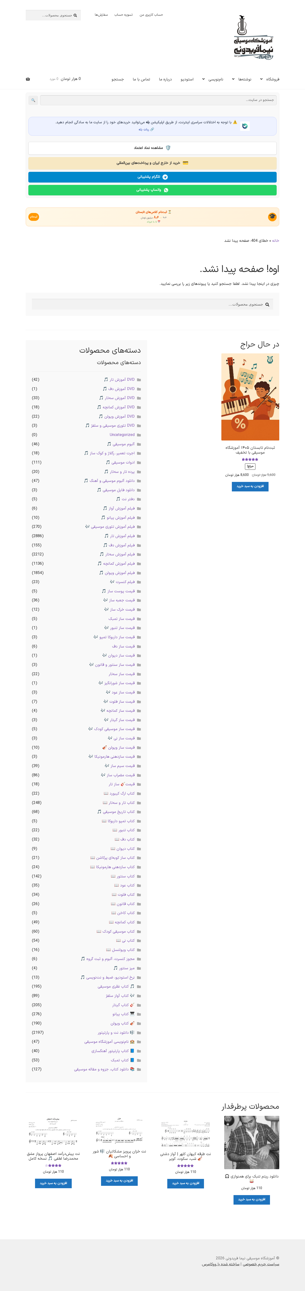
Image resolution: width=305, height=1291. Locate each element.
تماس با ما (141, 79)
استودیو (187, 79)
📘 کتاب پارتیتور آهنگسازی (113, 1050)
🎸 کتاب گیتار (123, 1004)
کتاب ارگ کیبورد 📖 (119, 793)
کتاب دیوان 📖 (123, 848)
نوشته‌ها (244, 79)
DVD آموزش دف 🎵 (118, 388)
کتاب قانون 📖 (123, 903)
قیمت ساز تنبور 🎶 (119, 627)
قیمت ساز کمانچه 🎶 (118, 710)
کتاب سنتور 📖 (123, 875)
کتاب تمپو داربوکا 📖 (118, 820)
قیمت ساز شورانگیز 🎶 (116, 682)
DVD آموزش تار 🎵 (119, 379)
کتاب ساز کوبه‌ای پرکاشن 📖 (112, 857)
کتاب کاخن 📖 (123, 912)
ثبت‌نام (35, 216)
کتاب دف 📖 (125, 838)
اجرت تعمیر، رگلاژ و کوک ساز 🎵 (109, 452)
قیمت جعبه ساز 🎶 (119, 600)
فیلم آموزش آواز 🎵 (119, 507)
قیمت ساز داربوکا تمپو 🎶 (114, 636)
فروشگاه (272, 79)
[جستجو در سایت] (158, 100)
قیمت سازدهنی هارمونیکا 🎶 (111, 756)
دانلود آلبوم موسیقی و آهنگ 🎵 (109, 480)
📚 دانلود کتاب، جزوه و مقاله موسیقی (104, 1068)
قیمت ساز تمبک (121, 618)
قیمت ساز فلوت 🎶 (119, 701)
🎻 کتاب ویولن (123, 1022)
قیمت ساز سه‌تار (122, 673)
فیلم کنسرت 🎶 (122, 581)
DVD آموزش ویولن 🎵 (116, 416)
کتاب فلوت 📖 (123, 894)
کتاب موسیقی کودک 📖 (116, 931)
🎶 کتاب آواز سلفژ (120, 995)
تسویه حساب (123, 14)
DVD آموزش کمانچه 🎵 (116, 406)
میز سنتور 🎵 (124, 967)
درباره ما (165, 79)
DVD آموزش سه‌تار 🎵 (117, 397)
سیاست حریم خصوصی (261, 1263)
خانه (275, 240)
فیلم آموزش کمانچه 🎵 (116, 563)
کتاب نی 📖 (125, 940)
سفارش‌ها (101, 14)
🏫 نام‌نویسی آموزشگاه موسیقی (109, 1041)
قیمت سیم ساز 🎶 (120, 765)
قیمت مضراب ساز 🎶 (118, 774)
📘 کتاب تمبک (123, 1059)
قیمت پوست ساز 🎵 (118, 590)
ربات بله (144, 129)
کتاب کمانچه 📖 (122, 921)
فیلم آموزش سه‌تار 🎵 (117, 553)
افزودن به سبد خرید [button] (250, 485)
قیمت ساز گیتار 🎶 (119, 719)
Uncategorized (122, 434)
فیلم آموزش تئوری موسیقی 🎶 (110, 526)
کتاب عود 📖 (124, 884)
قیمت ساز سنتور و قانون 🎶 (112, 664)
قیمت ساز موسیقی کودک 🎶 (111, 728)
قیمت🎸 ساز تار (122, 783)
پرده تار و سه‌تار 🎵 (119, 471)
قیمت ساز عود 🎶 (120, 691)
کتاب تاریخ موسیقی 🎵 (116, 811)
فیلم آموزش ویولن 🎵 (117, 572)
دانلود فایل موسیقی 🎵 (116, 489)
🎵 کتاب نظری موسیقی (116, 986)
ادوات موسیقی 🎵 (120, 462)
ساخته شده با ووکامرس (220, 1263)
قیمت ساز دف (123, 645)
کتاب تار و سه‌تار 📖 (119, 802)
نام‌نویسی (215, 79)
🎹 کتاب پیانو (123, 1013)
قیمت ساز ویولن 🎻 (118, 747)
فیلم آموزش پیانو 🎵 (118, 517)
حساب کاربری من (151, 14)
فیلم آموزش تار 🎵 (119, 535)
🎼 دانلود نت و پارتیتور (116, 1032)
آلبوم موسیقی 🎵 (121, 443)
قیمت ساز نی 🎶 (121, 737)
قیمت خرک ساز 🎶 (119, 609)
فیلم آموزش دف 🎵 (119, 544)
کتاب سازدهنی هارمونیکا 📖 (112, 866)
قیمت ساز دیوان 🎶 (118, 655)
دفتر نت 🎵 (125, 498)
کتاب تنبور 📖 (123, 829)
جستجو (118, 79)
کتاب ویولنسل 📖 (120, 949)
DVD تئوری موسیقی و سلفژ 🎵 (110, 425)
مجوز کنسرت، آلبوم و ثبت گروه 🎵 (108, 958)
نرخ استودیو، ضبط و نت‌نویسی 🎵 (107, 976)
